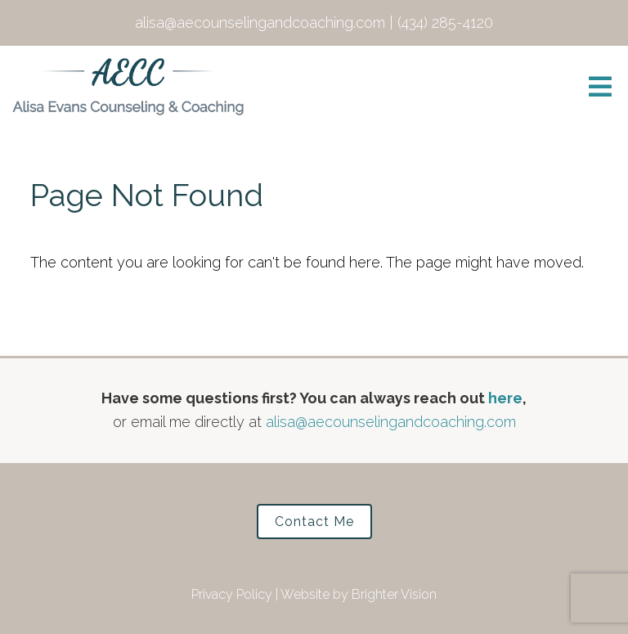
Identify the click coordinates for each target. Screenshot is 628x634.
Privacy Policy (231, 594)
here (505, 398)
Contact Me (314, 521)
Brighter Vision (394, 594)
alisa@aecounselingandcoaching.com (391, 421)
